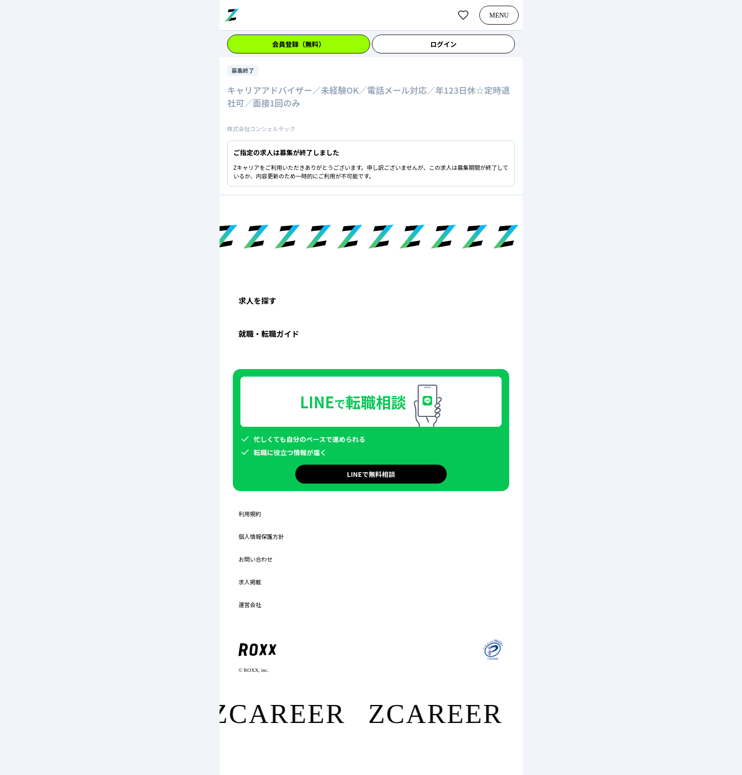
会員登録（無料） (298, 44)
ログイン (443, 44)
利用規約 (249, 514)
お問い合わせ (255, 559)
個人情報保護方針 (261, 536)
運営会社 (249, 604)
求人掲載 (249, 582)
